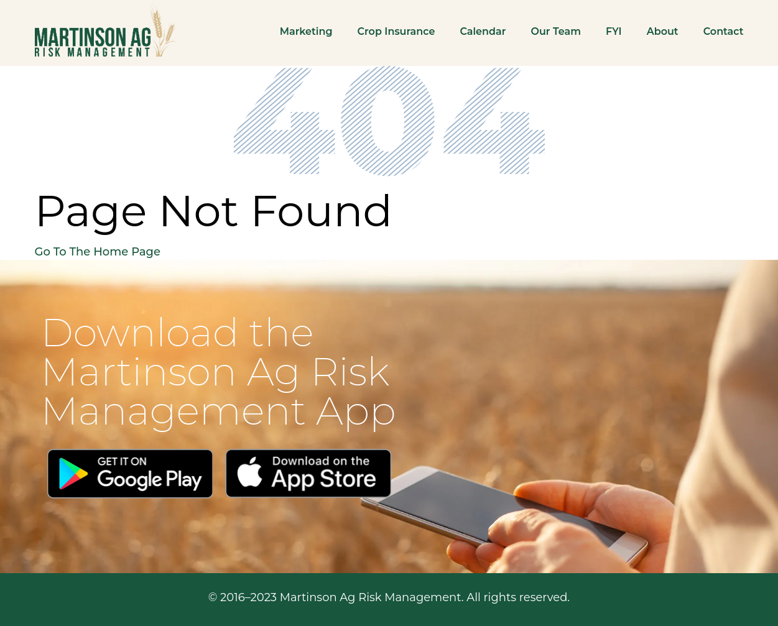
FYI (614, 31)
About (662, 31)
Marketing (306, 31)
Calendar (483, 31)
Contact (723, 31)
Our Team (555, 31)
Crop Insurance (396, 31)
